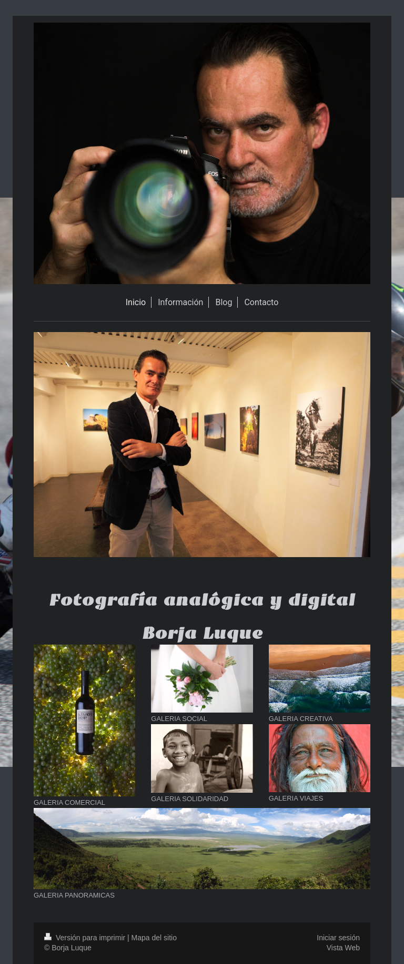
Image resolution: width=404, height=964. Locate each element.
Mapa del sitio (154, 937)
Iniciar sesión (338, 937)
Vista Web (343, 947)
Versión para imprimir (85, 937)
